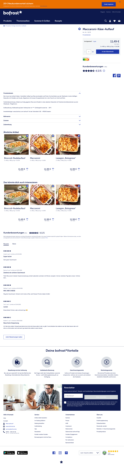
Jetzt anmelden (110, 397)
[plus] (93, 51)
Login (94, 41)
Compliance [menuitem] (69, 436)
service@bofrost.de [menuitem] (10, 428)
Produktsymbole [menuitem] (101, 431)
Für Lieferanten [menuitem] (70, 439)
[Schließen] (120, 2)
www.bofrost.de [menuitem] (9, 425)
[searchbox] (68, 20)
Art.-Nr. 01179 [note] (87, 32)
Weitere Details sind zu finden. (74, 406)
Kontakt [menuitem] (5, 420)
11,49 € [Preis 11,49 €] (20, 169)
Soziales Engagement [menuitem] (71, 434)
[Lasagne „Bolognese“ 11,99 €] (68, 156)
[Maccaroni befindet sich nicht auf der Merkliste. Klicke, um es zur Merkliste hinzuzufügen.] (53, 136)
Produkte (8, 26)
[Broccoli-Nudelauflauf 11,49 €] (16, 156)
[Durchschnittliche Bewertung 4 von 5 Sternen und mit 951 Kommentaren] (104, 71)
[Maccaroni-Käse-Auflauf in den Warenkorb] (107, 51)
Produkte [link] (7, 21)
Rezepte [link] (58, 21)
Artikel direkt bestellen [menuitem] (41, 417)
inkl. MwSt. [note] (21, 171)
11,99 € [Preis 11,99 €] (46, 169)
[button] (109, 4)
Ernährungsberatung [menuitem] (102, 420)
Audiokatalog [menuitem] (38, 425)
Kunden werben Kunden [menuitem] (41, 434)
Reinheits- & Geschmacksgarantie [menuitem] (106, 428)
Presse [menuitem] (67, 420)
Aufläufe (24, 26)
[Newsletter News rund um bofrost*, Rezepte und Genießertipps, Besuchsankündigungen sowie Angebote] (91, 398)
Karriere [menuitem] (108, 12)
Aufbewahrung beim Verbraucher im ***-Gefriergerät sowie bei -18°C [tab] (27, 107)
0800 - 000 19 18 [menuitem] (9, 431)
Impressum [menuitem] (69, 425)
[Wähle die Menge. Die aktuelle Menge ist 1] (89, 51)
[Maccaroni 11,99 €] (42, 156)
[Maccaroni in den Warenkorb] (52, 169)
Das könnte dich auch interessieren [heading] (20, 183)
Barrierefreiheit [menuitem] (70, 442)
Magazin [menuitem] (102, 12)
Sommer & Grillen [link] (42, 21)
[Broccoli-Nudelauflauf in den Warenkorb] (26, 169)
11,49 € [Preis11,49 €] (114, 41)
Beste (14, 245)
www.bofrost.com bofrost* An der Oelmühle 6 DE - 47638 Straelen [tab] (27, 111)
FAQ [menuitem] (4, 417)
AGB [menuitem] (67, 423)
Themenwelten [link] (23, 21)
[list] (62, 368)
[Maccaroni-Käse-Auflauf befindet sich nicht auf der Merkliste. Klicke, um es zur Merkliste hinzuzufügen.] (79, 29)
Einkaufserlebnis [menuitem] (101, 423)
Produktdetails (87, 35)
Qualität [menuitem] (99, 417)
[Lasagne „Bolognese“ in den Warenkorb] (78, 169)
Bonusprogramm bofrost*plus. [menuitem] (43, 436)
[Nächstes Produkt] (78, 137)
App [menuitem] (36, 428)
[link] (21, 13)
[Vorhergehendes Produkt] (6, 137)
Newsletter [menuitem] (38, 431)
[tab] (110, 21)
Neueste (6, 245)
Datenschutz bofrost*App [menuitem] (73, 431)
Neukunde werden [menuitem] (102, 425)
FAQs (46, 239)
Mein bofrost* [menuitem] (8, 423)
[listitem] (17, 368)
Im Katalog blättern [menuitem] (40, 420)
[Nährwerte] (86, 59)
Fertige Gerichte (16, 26)
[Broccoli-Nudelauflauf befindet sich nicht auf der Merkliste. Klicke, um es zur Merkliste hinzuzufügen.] (27, 136)
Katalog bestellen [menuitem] (39, 423)
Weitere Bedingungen (43, 6)
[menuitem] (7, 21)
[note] (16, 159)
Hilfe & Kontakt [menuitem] (116, 12)
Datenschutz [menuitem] (69, 428)
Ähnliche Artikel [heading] (11, 132)
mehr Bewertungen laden (14, 338)
